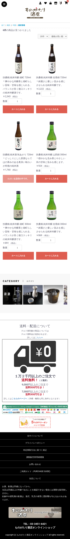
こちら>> (39, 337)
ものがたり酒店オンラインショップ (35, 527)
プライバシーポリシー (35, 443)
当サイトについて (35, 436)
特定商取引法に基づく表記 (35, 450)
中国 (14, 25)
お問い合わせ (35, 464)
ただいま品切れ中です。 (18, 179)
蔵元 (8, 25)
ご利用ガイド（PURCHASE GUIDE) (35, 471)
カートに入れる (18, 109)
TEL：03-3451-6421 (35, 523)
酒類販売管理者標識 (35, 457)
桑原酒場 (21, 25)
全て (3, 25)
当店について (35, 478)
